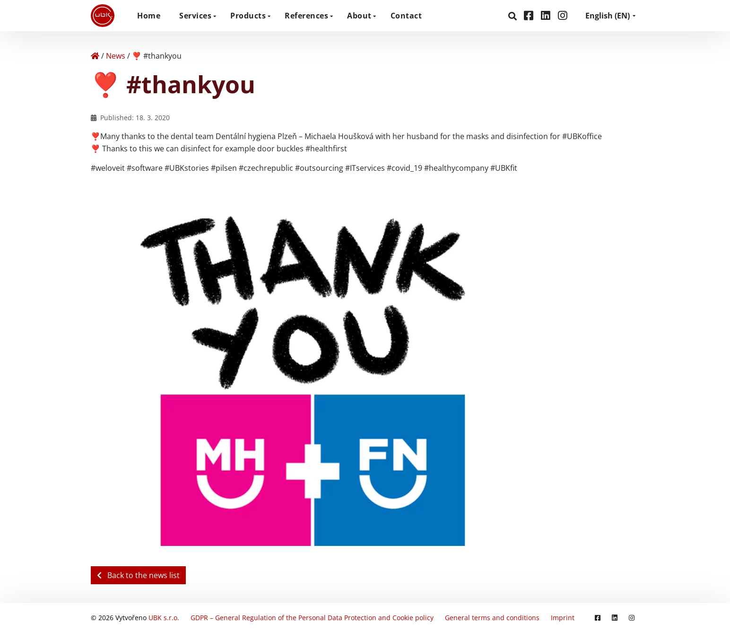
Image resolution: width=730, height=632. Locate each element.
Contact (406, 15)
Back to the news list (138, 575)
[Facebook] (530, 15)
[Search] (513, 16)
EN (607, 15)
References (306, 15)
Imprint (562, 617)
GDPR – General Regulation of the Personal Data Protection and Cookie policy (312, 617)
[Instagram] (562, 15)
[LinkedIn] (547, 15)
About (359, 15)
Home (148, 15)
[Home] (95, 56)
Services (195, 15)
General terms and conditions (492, 617)
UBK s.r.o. (163, 617)
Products (248, 15)
